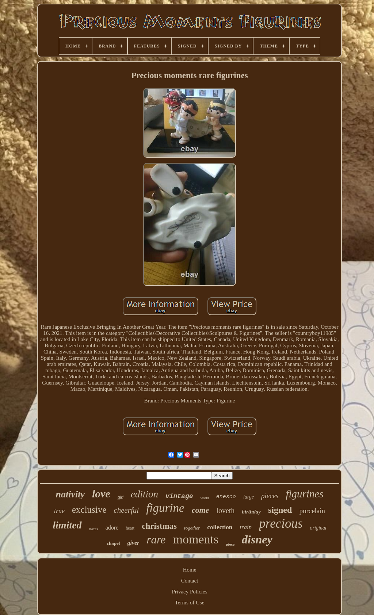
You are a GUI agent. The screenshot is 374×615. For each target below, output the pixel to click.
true (59, 511)
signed (280, 510)
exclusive (89, 510)
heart (130, 528)
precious (280, 523)
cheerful (126, 510)
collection (219, 527)
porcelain (312, 511)
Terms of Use (190, 603)
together (192, 528)
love (101, 494)
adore (112, 527)
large (248, 497)
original (318, 528)
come (200, 510)
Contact (189, 581)
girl (120, 497)
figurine (165, 508)
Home (189, 570)
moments (196, 539)
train (246, 527)
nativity (70, 494)
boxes (93, 529)
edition (144, 494)
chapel (113, 543)
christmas (159, 526)
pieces (269, 496)
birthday (251, 512)
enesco (226, 497)
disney (257, 539)
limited (67, 525)
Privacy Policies (189, 592)
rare (155, 539)
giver (133, 543)
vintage (179, 496)
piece (230, 544)
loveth (225, 511)
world (205, 498)
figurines (304, 494)
